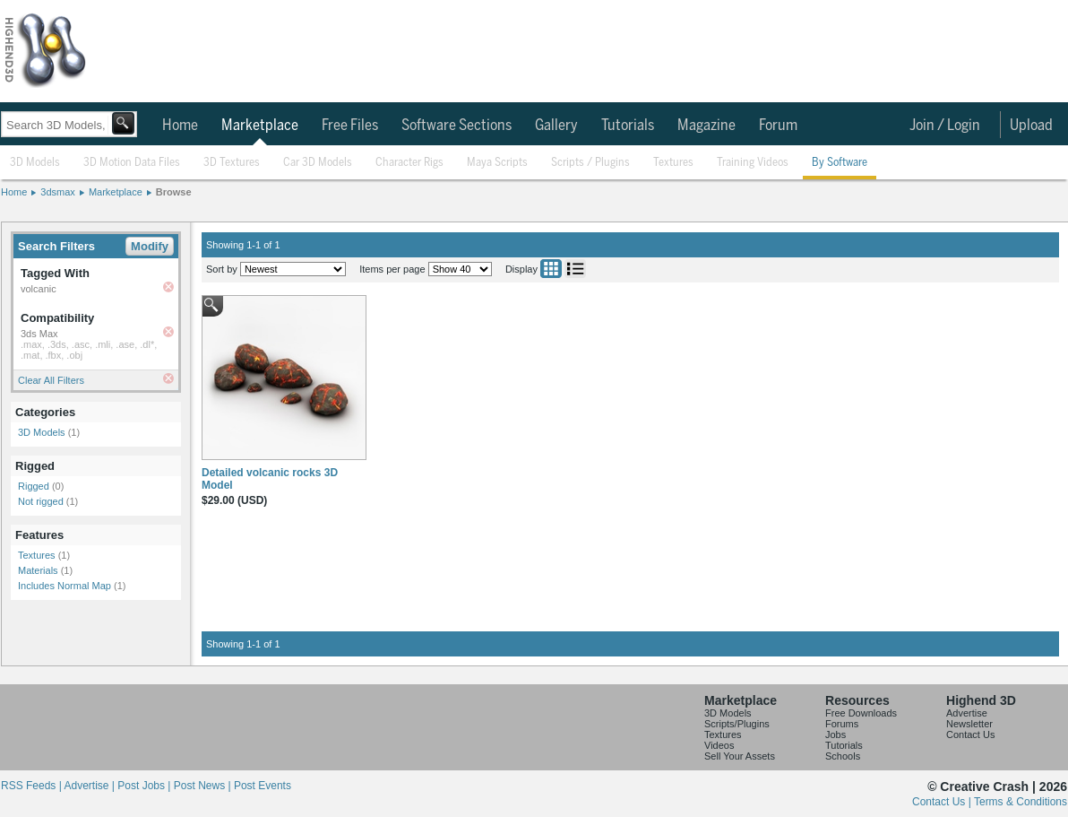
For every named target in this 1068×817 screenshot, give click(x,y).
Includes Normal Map (64, 585)
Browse (174, 192)
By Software (839, 163)
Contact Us (970, 734)
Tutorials (627, 125)
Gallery (556, 125)
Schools (842, 756)
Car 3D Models (317, 163)
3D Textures (231, 163)
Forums (841, 723)
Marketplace (259, 125)
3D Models (35, 163)
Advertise (966, 713)
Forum (778, 125)
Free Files (350, 125)
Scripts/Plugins (737, 723)
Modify (149, 246)
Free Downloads (861, 713)
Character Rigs (409, 163)
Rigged (33, 486)
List (575, 268)
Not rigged (41, 501)
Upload (1031, 125)
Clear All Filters (51, 380)
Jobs (835, 734)
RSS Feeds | (32, 785)
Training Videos (752, 163)
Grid (551, 268)
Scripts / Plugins (590, 163)
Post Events (262, 785)
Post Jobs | (145, 785)
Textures (673, 163)
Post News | (204, 785)
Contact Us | (943, 801)
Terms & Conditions (1020, 801)
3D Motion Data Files (131, 163)
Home (180, 125)
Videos (719, 745)
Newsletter (969, 723)
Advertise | (90, 785)
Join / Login (944, 125)
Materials (38, 570)
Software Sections (456, 125)
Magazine (706, 125)
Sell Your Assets (739, 756)
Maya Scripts (497, 163)
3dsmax (57, 192)
